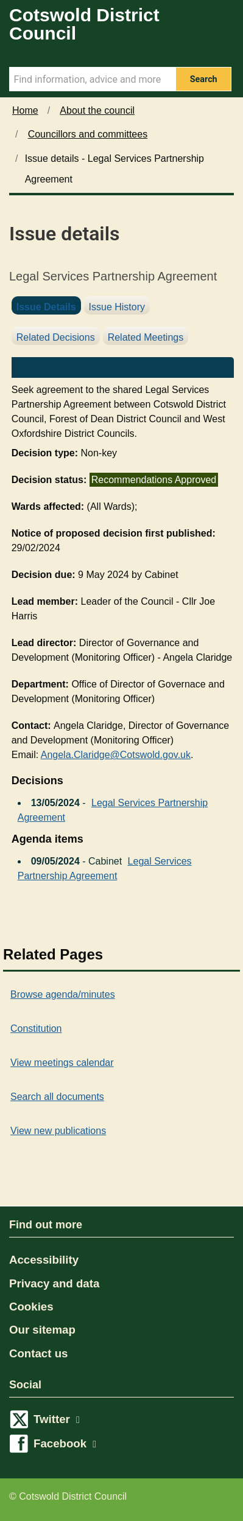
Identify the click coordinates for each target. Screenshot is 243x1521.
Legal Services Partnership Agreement (113, 810)
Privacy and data (54, 1283)
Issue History (117, 307)
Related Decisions (55, 337)
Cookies (31, 1306)
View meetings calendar (62, 1062)
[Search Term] (92, 79)
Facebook (64, 1443)
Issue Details (46, 307)
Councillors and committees (88, 134)
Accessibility (44, 1259)
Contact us (38, 1353)
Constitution (36, 1028)
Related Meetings (146, 337)
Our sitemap (42, 1329)
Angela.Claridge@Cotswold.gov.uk (116, 755)
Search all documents (57, 1096)
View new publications (58, 1131)
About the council (97, 110)
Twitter (56, 1419)
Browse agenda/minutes (62, 994)
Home (25, 110)
